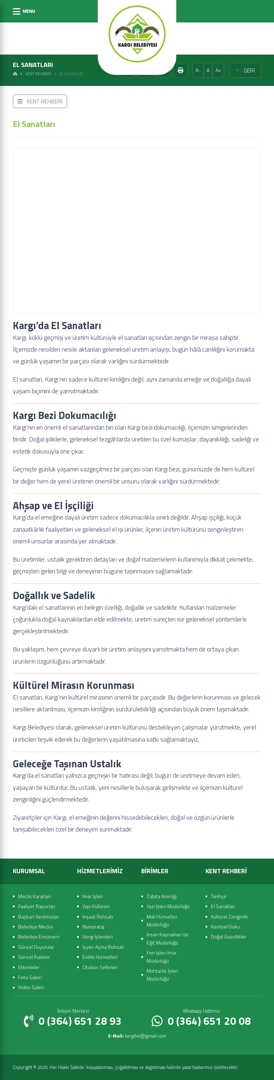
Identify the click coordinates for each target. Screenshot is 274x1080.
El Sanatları (223, 906)
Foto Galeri (30, 977)
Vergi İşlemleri (97, 936)
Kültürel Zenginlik (229, 916)
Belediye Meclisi (35, 926)
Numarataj (93, 926)
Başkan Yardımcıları (38, 916)
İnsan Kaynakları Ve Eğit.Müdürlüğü (167, 938)
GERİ (245, 70)
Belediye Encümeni (39, 936)
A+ (218, 70)
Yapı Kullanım (96, 906)
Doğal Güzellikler (229, 936)
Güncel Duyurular (36, 947)
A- (198, 70)
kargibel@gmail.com (137, 1035)
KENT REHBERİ (39, 101)
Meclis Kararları (34, 896)
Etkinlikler (29, 967)
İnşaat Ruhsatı (97, 916)
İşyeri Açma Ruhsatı (103, 947)
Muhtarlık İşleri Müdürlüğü (162, 974)
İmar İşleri (92, 896)
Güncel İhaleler (34, 957)
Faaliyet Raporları (36, 906)
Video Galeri (31, 987)
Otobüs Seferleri (100, 967)
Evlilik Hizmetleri (100, 957)
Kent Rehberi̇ (38, 74)
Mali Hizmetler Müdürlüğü (162, 920)
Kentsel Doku (225, 926)
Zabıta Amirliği (162, 896)
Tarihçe (218, 896)
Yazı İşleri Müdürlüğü (168, 906)
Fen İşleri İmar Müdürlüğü (162, 956)
